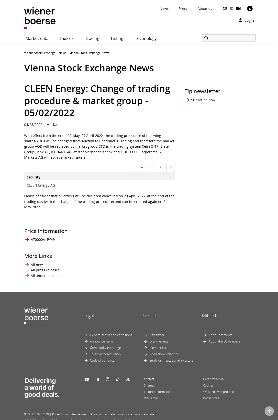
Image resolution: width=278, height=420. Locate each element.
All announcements (47, 270)
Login (246, 20)
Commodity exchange (105, 343)
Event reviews (158, 336)
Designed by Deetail (125, 415)
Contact (149, 374)
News (164, 8)
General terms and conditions (111, 330)
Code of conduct (102, 356)
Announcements (102, 336)
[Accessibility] (250, 8)
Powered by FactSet (67, 415)
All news (37, 259)
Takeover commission (105, 349)
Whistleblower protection (220, 387)
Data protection (213, 374)
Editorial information (157, 387)
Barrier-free (211, 393)
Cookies (208, 381)
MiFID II (209, 311)
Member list (157, 343)
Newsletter (156, 330)
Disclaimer (151, 393)
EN (238, 8)
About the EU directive (224, 336)
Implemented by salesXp (96, 415)
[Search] (229, 38)
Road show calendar (163, 349)
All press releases (45, 265)
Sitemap (149, 381)
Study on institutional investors (171, 356)
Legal (88, 311)
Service (150, 311)
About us (205, 8)
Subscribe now (203, 100)
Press (183, 8)
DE (225, 8)
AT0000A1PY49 (43, 234)
